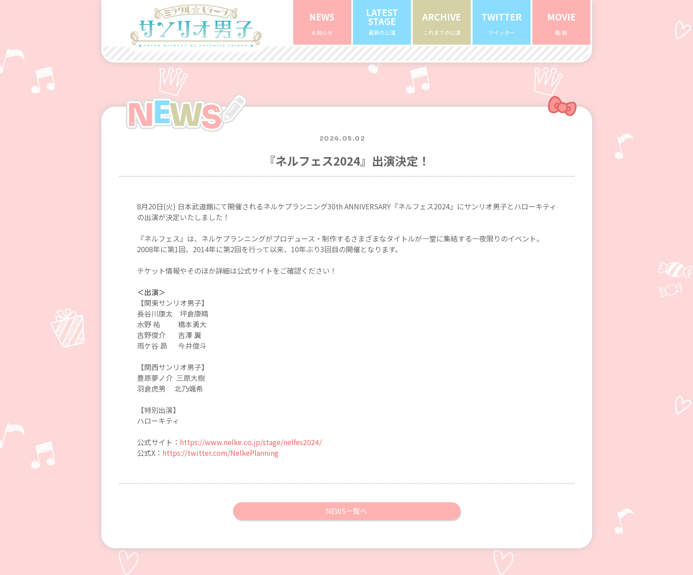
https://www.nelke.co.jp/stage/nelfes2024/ (251, 419)
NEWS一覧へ (346, 488)
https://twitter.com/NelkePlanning (220, 430)
